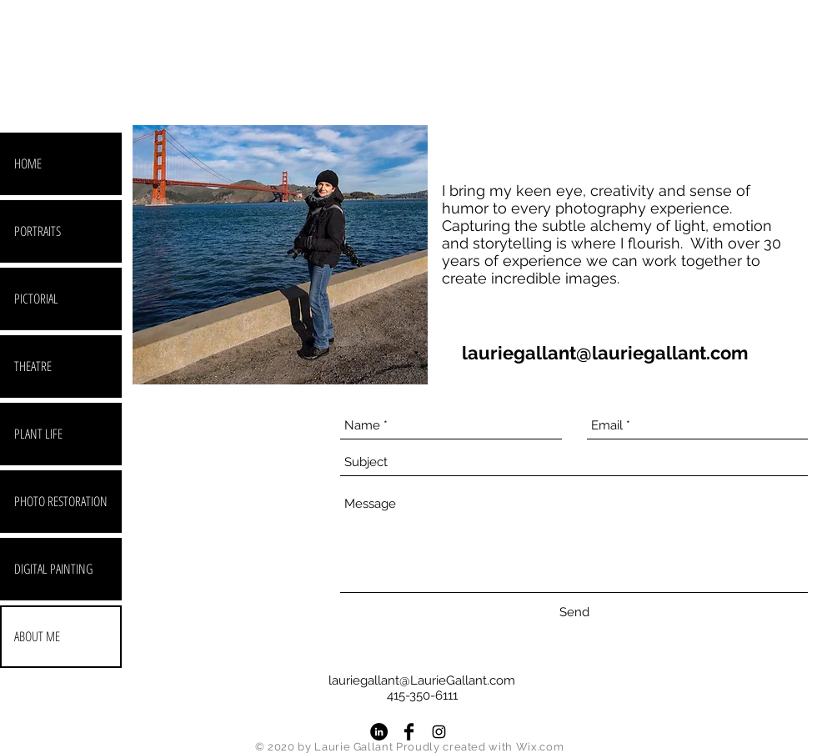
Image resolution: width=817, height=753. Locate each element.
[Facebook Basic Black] (409, 731)
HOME (28, 163)
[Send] (574, 612)
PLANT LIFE (38, 433)
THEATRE (33, 366)
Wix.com (540, 746)
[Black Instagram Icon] (439, 731)
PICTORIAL (36, 298)
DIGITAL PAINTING (53, 569)
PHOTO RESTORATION (61, 501)
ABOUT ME (37, 636)
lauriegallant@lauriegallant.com (605, 353)
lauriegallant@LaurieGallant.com (421, 680)
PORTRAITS (37, 231)
